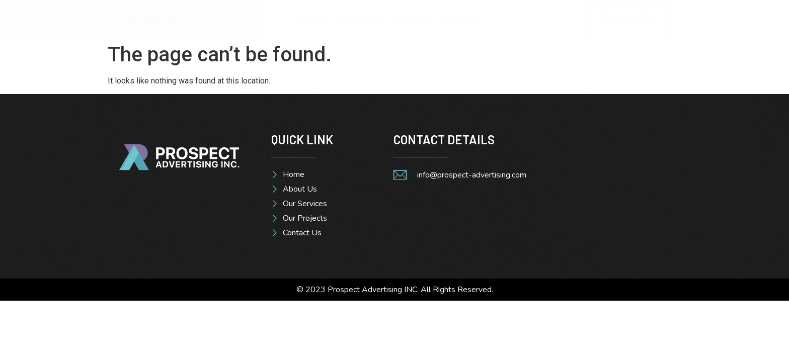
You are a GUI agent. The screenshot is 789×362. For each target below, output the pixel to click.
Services (412, 19)
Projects (462, 19)
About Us (361, 19)
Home (315, 19)
